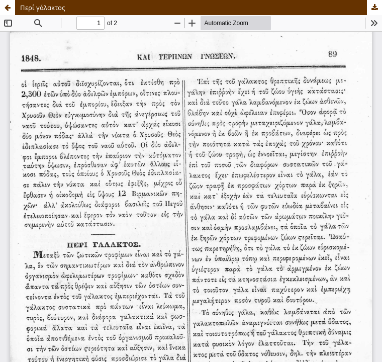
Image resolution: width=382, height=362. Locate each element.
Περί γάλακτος (42, 7)
